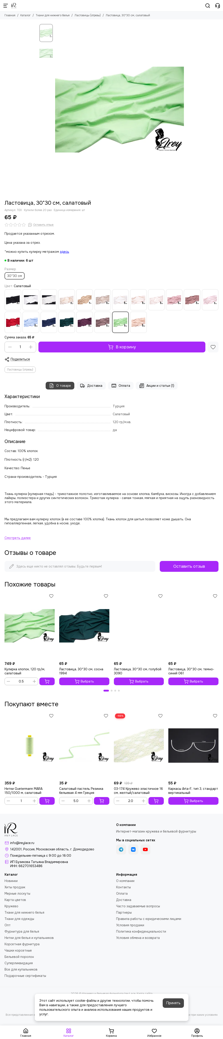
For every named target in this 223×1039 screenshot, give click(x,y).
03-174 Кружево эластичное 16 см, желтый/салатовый (138, 791)
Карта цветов (15, 900)
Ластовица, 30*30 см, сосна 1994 (81, 671)
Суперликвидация (19, 963)
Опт (8, 925)
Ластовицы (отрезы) (88, 15)
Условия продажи (130, 925)
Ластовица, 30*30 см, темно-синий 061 (191, 671)
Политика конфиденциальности (141, 931)
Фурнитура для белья (22, 931)
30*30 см (14, 276)
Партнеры (124, 912)
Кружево (11, 906)
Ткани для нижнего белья (53, 15)
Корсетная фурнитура (22, 944)
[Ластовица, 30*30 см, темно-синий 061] (193, 626)
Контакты (123, 887)
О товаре (60, 385)
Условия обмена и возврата (138, 938)
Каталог (25, 15)
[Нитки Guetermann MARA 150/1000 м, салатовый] (30, 745)
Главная (10, 15)
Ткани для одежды (19, 919)
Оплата (120, 385)
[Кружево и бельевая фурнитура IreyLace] (13, 5)
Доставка (91, 385)
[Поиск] (208, 5)
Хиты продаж (15, 887)
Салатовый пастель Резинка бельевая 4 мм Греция (81, 791)
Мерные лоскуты (17, 893)
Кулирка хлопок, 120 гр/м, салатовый (25, 671)
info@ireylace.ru (22, 843)
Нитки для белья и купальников (29, 938)
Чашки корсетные (18, 950)
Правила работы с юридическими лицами (148, 919)
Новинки (11, 881)
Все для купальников (21, 969)
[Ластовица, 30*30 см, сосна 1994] (84, 626)
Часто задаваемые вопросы (138, 906)
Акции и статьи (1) (156, 385)
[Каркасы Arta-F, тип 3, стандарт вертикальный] (193, 745)
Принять (173, 1003)
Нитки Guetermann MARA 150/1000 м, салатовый (23, 791)
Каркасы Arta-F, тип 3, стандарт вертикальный (193, 791)
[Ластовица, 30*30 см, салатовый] (119, 109)
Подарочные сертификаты (25, 976)
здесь (64, 252)
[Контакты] (218, 5)
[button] (106, 691)
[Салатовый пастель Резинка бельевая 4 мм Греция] (84, 745)
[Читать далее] (18, 538)
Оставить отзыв (189, 566)
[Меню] (5, 5)
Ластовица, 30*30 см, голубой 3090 (137, 671)
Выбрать (84, 681)
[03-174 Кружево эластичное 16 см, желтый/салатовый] (139, 745)
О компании (125, 881)
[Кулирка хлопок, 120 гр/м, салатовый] (30, 626)
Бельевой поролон (19, 957)
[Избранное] (213, 347)
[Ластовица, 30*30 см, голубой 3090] (139, 626)
